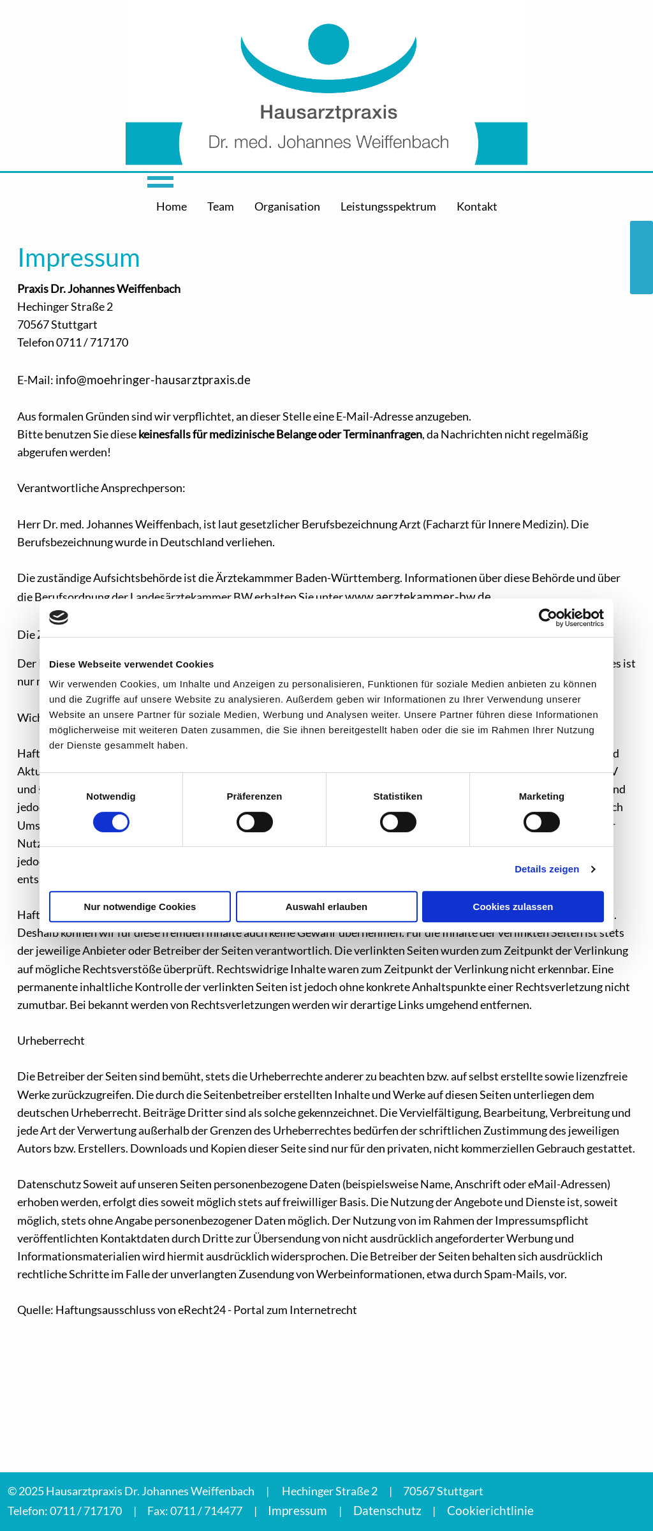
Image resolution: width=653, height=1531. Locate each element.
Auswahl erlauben (326, 906)
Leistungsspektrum (388, 206)
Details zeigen (547, 868)
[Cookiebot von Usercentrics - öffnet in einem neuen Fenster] (548, 617)
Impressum (297, 1510)
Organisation (287, 206)
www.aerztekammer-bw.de (418, 596)
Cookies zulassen (513, 906)
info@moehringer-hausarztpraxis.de (153, 379)
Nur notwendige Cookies (140, 906)
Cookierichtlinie (490, 1510)
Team (220, 206)
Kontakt (477, 206)
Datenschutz (387, 1510)
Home (171, 206)
